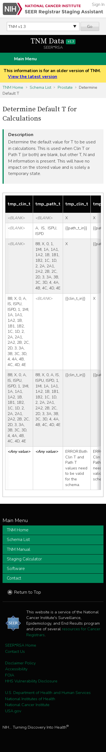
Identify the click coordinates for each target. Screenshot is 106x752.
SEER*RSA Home (20, 645)
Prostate (65, 87)
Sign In (98, 4)
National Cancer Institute (27, 704)
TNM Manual (18, 549)
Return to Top (27, 592)
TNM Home (13, 87)
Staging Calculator (24, 559)
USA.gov (13, 711)
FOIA (9, 675)
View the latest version (32, 76)
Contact (14, 578)
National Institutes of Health (30, 699)
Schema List (40, 87)
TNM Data (53, 41)
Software (16, 568)
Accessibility (16, 669)
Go (89, 26)
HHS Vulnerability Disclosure (31, 681)
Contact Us (15, 651)
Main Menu (25, 59)
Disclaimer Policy (20, 663)
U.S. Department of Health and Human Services (48, 692)
